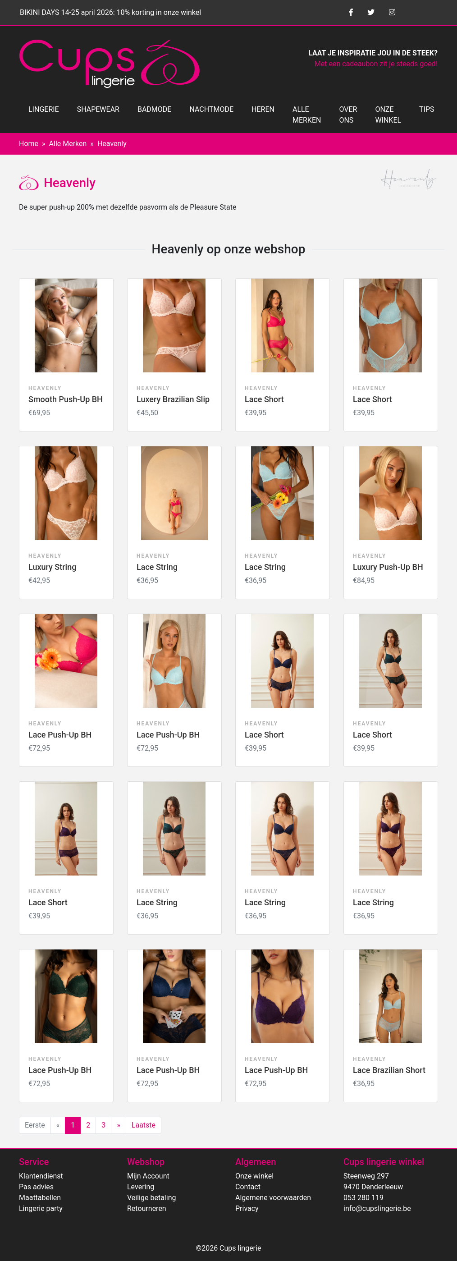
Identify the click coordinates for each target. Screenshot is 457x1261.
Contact (247, 1187)
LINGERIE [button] (43, 109)
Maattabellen (40, 1197)
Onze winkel (254, 1176)
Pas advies (36, 1187)
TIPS (426, 109)
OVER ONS (348, 114)
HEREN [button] (262, 109)
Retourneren (146, 1208)
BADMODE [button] (154, 109)
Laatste (143, 1125)
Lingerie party (41, 1208)
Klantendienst (41, 1176)
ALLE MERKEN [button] (306, 114)
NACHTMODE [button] (211, 109)
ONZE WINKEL (388, 114)
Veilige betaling (151, 1197)
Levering (140, 1187)
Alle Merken (68, 143)
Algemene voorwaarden (273, 1197)
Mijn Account (148, 1176)
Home (28, 143)
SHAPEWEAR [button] (98, 109)
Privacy (247, 1208)
